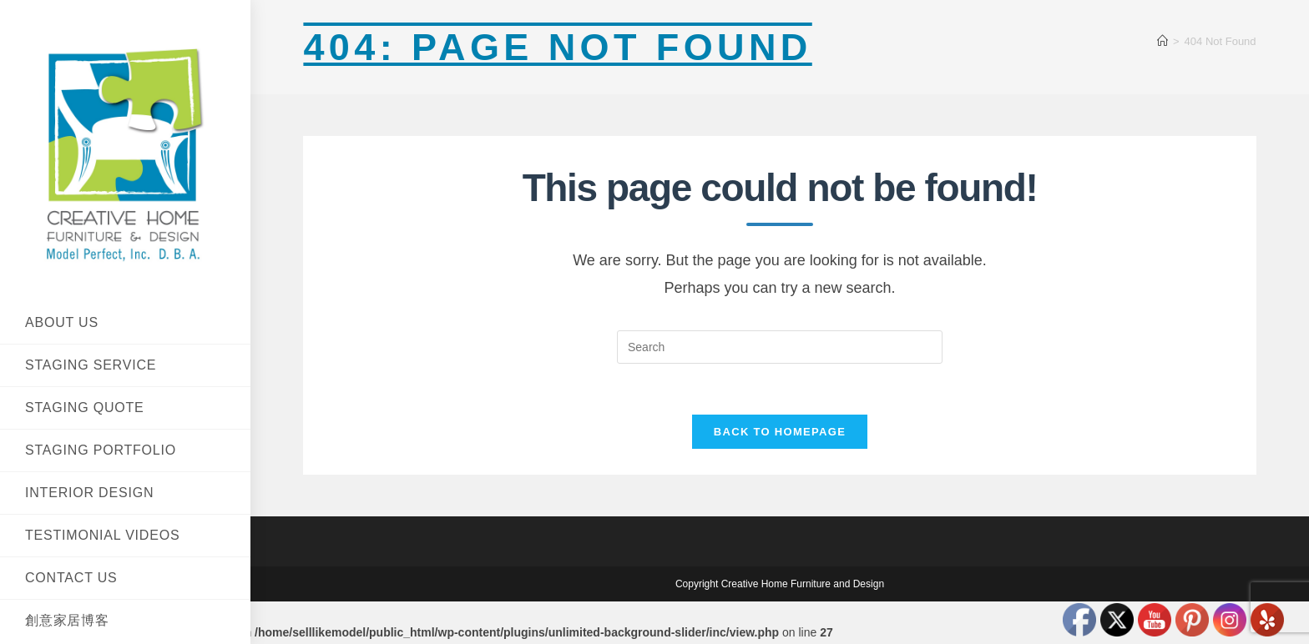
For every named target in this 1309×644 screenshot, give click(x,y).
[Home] (1162, 41)
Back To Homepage (780, 431)
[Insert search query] (780, 347)
